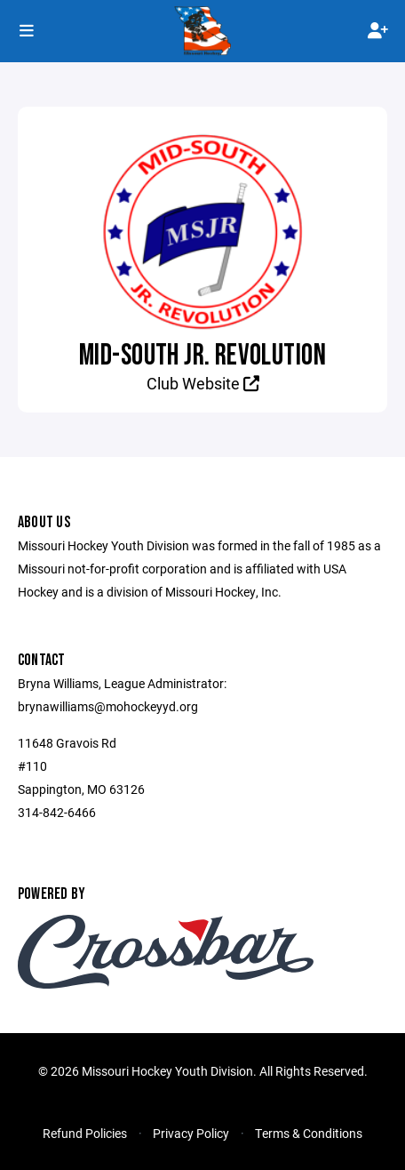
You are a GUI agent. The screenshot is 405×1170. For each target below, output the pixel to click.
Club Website (203, 383)
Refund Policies (85, 1133)
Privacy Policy (191, 1133)
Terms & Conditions (308, 1133)
